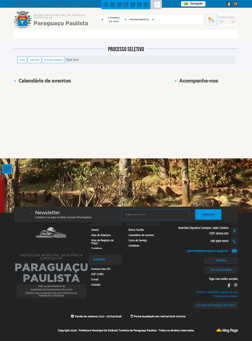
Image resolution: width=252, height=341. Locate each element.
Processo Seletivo (53, 60)
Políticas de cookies (225, 296)
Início (22, 60)
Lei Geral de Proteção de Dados (215, 305)
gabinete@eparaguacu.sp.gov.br (208, 251)
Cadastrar (208, 214)
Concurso (34, 60)
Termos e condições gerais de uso (216, 292)
